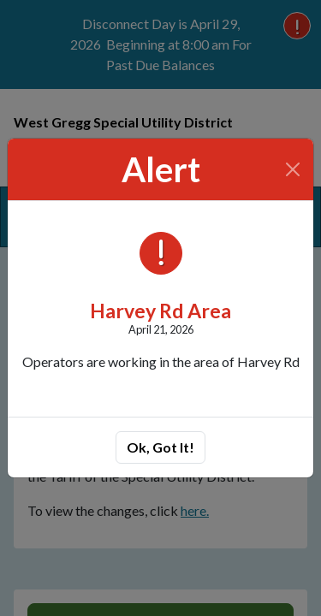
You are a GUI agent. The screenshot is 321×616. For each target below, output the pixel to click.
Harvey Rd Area (160, 311)
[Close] (293, 169)
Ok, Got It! (160, 447)
